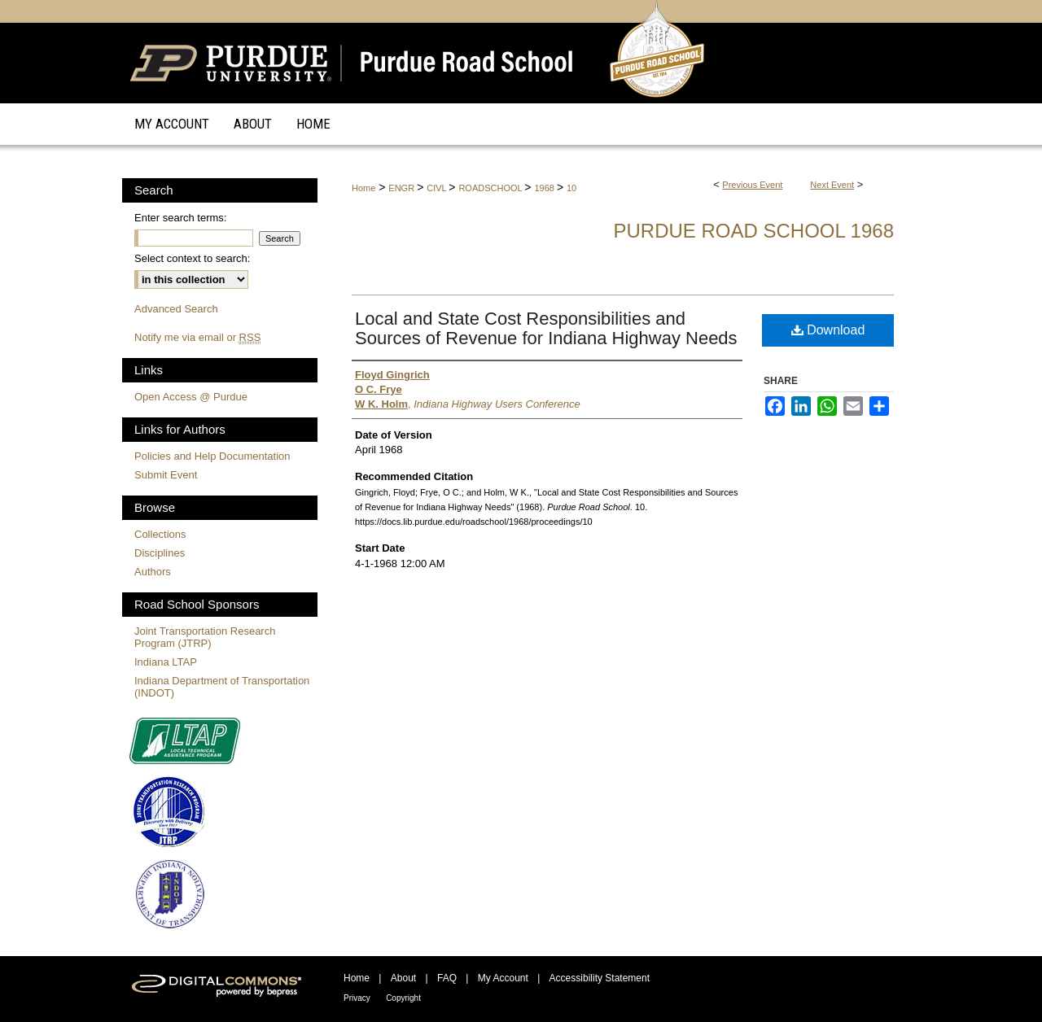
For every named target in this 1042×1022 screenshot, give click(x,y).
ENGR (402, 188)
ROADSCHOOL (491, 188)
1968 (545, 188)
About (403, 978)
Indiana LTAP (165, 662)
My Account (503, 978)
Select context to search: (192, 258)
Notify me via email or (197, 337)
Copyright (403, 998)
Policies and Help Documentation (212, 456)
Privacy (357, 998)
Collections (160, 534)
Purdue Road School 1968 (753, 231)
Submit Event (165, 475)
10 (571, 188)
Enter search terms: (180, 218)
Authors (152, 572)
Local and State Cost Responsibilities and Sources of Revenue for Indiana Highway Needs (546, 328)
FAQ (447, 978)
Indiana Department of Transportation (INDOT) (221, 687)
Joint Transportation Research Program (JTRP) (204, 637)
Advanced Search (176, 309)
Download (828, 330)
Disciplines (159, 553)
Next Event (832, 185)
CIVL (438, 188)
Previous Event (752, 185)
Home (363, 188)
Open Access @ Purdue (190, 397)
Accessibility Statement (599, 978)
